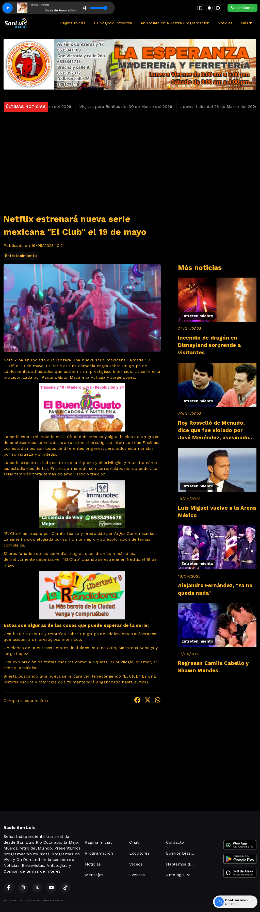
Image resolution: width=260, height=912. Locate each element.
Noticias (225, 23)
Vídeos (135, 864)
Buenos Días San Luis (182, 853)
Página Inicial (72, 23)
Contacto (175, 842)
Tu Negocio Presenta (112, 23)
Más (246, 23)
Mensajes (94, 874)
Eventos (137, 874)
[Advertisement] (130, 159)
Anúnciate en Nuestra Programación (174, 23)
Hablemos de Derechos (182, 864)
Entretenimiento (21, 255)
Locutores (139, 853)
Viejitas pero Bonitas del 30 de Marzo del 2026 (132, 106)
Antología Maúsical (182, 874)
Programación (99, 853)
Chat (134, 842)
